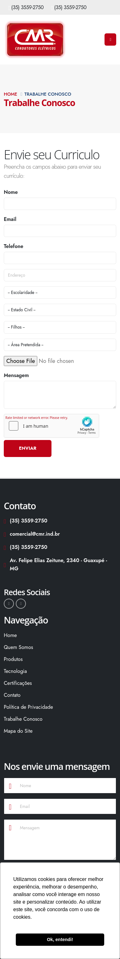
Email (10, 219)
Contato (12, 695)
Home (10, 94)
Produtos (13, 659)
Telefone (13, 246)
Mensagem (16, 375)
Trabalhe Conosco (23, 719)
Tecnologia (15, 671)
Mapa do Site (18, 731)
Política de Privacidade (28, 707)
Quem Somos (18, 647)
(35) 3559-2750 (27, 7)
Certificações (18, 683)
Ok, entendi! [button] (60, 939)
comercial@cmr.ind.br (32, 534)
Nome (11, 192)
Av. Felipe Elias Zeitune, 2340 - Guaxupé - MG (55, 564)
